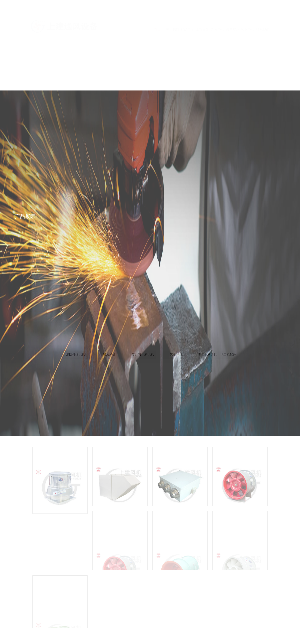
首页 (157, 17)
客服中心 (247, 17)
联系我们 (262, 17)
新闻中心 (217, 17)
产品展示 (187, 17)
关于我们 (172, 17)
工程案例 (202, 17)
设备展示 (232, 17)
